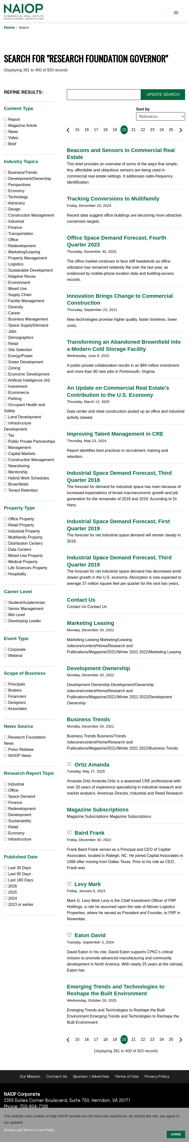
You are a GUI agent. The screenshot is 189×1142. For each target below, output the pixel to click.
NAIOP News (17, 756)
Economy (14, 191)
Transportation (18, 234)
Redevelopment (20, 246)
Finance (13, 227)
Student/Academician (24, 602)
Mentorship (16, 472)
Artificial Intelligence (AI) (27, 380)
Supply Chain (18, 295)
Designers (15, 702)
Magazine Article (20, 125)
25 (171, 130)
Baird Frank (85, 833)
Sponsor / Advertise (91, 1077)
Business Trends (88, 719)
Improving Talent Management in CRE (115, 434)
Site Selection (18, 350)
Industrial (14, 221)
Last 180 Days (20, 880)
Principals (14, 684)
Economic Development (26, 374)
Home (10, 27)
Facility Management (24, 301)
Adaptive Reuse (20, 276)
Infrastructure (17, 839)
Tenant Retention (21, 490)
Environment (17, 282)
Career (12, 313)
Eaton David (86, 935)
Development (17, 815)
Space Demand (19, 796)
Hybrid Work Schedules (26, 478)
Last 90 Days (19, 874)
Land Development (22, 417)
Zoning (12, 368)
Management (17, 447)
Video (11, 138)
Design (12, 209)
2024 (12, 898)
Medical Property (21, 562)
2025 (12, 892)
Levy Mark (84, 884)
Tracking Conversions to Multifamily (113, 199)
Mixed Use (15, 289)
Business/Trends (20, 172)
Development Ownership (98, 668)
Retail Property (19, 525)
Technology (16, 197)
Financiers (15, 696)
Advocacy (14, 203)
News (11, 132)
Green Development (23, 362)
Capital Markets (19, 454)
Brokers (13, 690)
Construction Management (29, 215)
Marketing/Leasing (22, 252)
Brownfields (16, 484)
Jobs (10, 331)
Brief (10, 144)
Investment (15, 386)
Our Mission (30, 1077)
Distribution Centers (23, 543)
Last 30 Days (19, 868)
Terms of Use (127, 1077)
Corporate (15, 649)
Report (12, 119)
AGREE (176, 1134)
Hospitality (15, 574)
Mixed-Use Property (23, 556)
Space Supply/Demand (26, 325)
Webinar (13, 656)
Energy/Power (18, 356)
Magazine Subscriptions (98, 810)
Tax (9, 435)
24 (161, 130)
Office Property (19, 519)
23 (152, 130)
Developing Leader (22, 621)
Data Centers (17, 549)
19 (115, 130)
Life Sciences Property (25, 568)
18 (105, 130)
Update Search (163, 94)
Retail (11, 344)
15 (77, 130)
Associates (15, 709)
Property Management (25, 258)
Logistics (14, 264)
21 (133, 130)
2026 (12, 886)
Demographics (19, 337)
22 (143, 130)
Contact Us (81, 600)
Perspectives (17, 185)
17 (96, 130)
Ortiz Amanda (88, 765)
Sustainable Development (28, 270)
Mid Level (14, 615)
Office (11, 240)
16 (86, 130)
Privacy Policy (157, 1077)
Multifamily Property (23, 537)
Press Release (19, 749)
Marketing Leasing (90, 623)
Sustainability (17, 821)
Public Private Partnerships (29, 441)
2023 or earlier (20, 904)
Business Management (26, 319)
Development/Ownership (27, 179)
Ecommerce (16, 392)
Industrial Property (22, 531)
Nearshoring (17, 466)
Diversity (13, 307)
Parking (13, 399)
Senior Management (24, 609)
